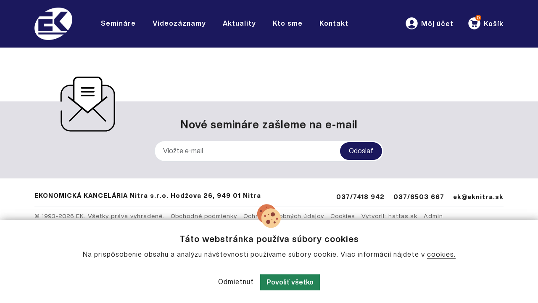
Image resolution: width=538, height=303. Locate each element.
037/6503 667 (418, 196)
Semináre (118, 23)
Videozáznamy (179, 23)
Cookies (342, 216)
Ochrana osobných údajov (283, 216)
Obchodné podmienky (204, 216)
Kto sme (288, 23)
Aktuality (239, 23)
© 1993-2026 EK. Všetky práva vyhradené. (99, 216)
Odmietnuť (236, 282)
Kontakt (333, 23)
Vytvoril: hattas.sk (389, 216)
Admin (433, 216)
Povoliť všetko (290, 282)
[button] (429, 24)
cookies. (441, 254)
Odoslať (361, 151)
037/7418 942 (360, 196)
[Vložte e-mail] (269, 151)
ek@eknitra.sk (478, 196)
